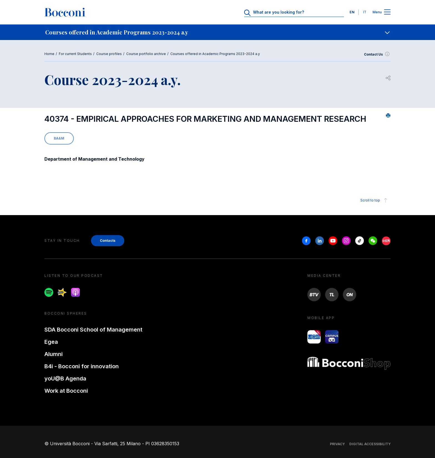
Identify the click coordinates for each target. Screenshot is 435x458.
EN (352, 12)
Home (49, 54)
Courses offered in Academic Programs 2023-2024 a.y (215, 54)
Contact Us (377, 54)
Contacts (107, 240)
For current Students (75, 54)
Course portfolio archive (146, 54)
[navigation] (217, 32)
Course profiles (109, 54)
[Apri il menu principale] (387, 12)
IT (364, 12)
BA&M (59, 138)
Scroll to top (374, 200)
